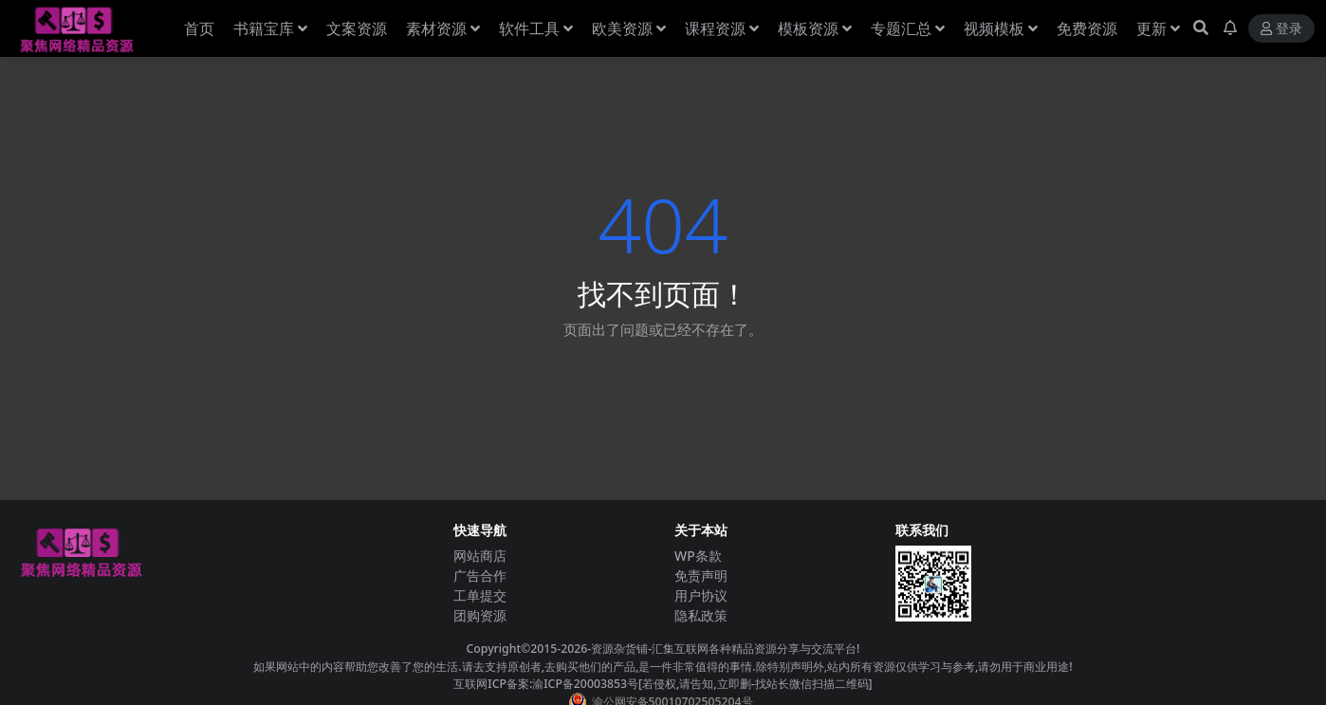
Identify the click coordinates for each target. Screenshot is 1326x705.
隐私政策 (700, 615)
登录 (1281, 29)
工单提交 (479, 595)
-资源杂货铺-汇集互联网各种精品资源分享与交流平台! (723, 648)
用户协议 (700, 595)
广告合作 (479, 575)
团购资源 (479, 615)
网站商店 (479, 556)
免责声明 (700, 575)
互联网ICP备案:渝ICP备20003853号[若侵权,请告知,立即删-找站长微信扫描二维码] (662, 684)
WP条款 (698, 556)
